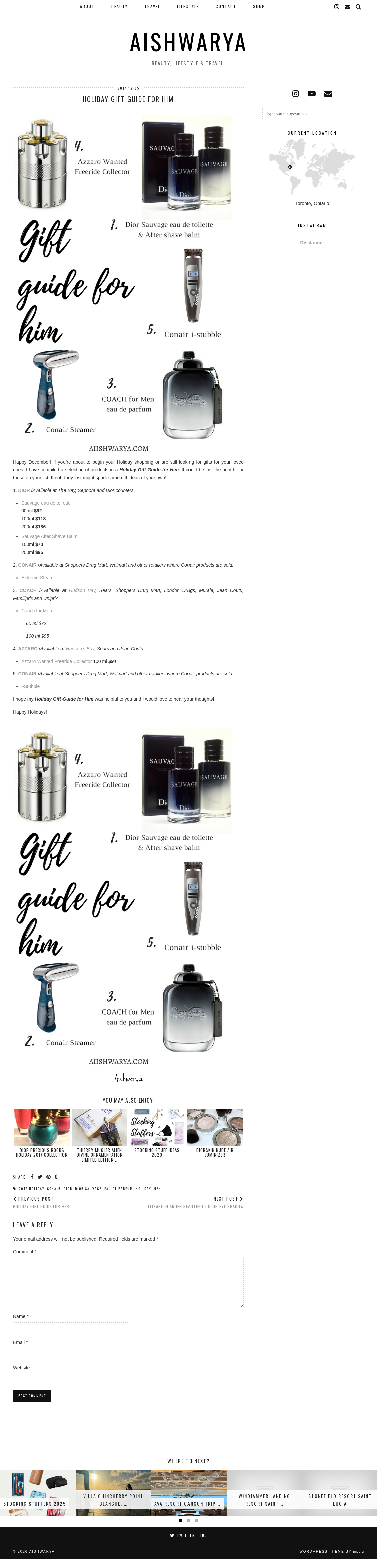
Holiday (143, 1188)
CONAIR (27, 565)
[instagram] (337, 6)
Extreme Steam (37, 577)
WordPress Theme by (331, 1551)
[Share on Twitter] (40, 1176)
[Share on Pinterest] (48, 1176)
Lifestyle (188, 6)
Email (20, 1342)
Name (21, 1316)
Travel (152, 6)
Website (21, 1367)
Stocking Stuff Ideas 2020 (157, 1152)
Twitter (188, 1535)
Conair (54, 1188)
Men (157, 1188)
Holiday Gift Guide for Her (41, 1202)
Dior (68, 1188)
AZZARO (28, 648)
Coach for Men (36, 610)
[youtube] (312, 93)
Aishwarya (189, 41)
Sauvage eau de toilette (46, 503)
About (87, 6)
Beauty (119, 6)
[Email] (348, 6)
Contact (226, 6)
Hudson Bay (82, 590)
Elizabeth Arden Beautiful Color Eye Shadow (196, 1202)
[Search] (359, 6)
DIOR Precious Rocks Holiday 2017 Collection (42, 1152)
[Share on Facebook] (32, 1176)
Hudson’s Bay (80, 648)
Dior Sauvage (88, 1188)
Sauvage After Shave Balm (49, 536)
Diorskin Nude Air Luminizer (215, 1152)
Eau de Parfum (118, 1188)
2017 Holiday (31, 1188)
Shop (259, 6)
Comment (24, 1251)
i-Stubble (30, 686)
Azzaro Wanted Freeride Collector (57, 661)
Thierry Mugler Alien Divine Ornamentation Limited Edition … (100, 1155)
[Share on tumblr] (56, 1176)
